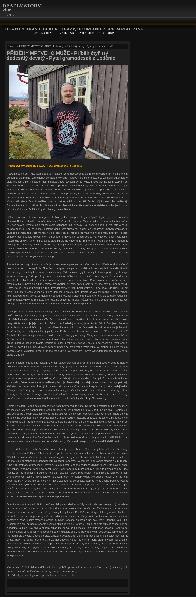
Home (11, 46)
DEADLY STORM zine (22, 7)
